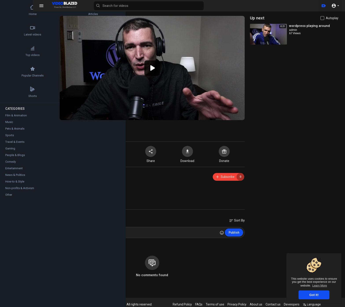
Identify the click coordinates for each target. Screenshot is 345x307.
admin (81, 173)
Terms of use (217, 304)
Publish (235, 231)
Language (314, 304)
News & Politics (15, 175)
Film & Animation (94, 192)
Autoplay (332, 18)
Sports (9, 135)
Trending (41, 30)
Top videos (16, 51)
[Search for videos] (173, 5)
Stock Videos (41, 71)
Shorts (15, 92)
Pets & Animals (14, 128)
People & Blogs (15, 155)
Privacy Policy (239, 304)
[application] (155, 67)
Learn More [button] (319, 285)
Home (15, 10)
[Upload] (323, 5)
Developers (294, 304)
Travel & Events (14, 141)
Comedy (10, 161)
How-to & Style (14, 181)
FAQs (201, 304)
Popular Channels (16, 71)
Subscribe (231, 175)
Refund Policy (184, 304)
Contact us (275, 304)
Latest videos (15, 30)
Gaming (10, 148)
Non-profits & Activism (19, 188)
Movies (41, 51)
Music (9, 122)
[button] (335, 5)
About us (258, 304)
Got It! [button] (314, 295)
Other (8, 194)
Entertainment (14, 168)
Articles (42, 10)
